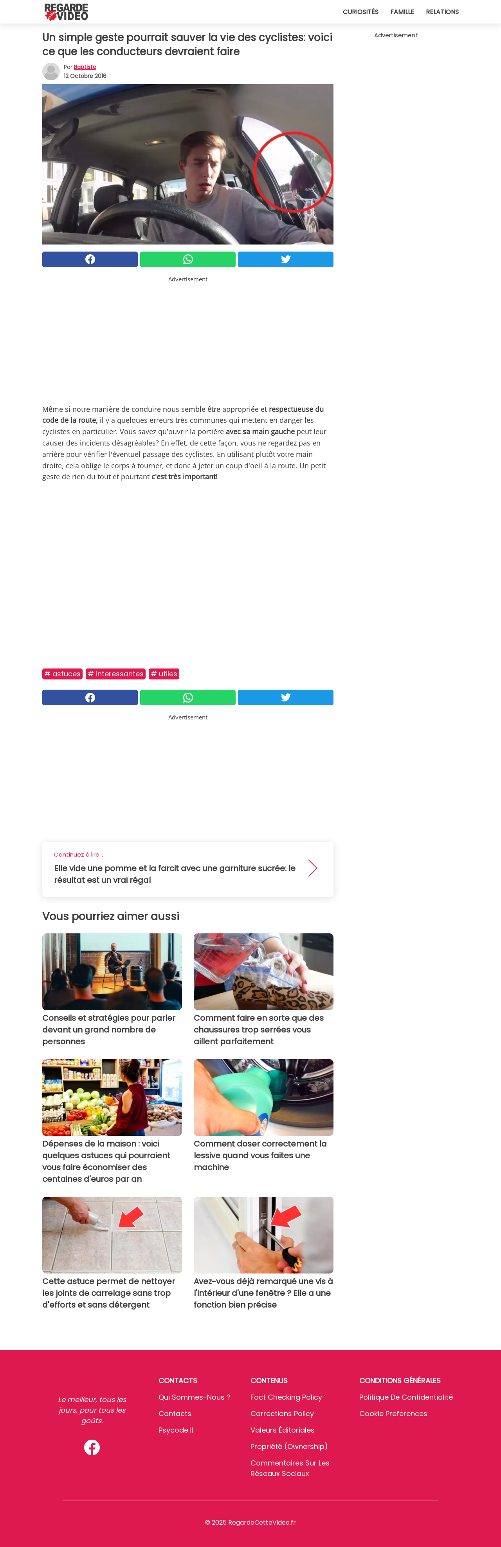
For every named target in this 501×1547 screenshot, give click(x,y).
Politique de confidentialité (406, 1397)
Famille (402, 11)
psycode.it (176, 1430)
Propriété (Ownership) (289, 1446)
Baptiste (85, 67)
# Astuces (62, 674)
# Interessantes (116, 674)
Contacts (175, 1413)
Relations (442, 11)
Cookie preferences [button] (393, 1413)
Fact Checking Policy (286, 1397)
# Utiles (164, 674)
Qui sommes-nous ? (195, 1397)
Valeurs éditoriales (282, 1430)
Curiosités (360, 11)
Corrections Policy (282, 1413)
